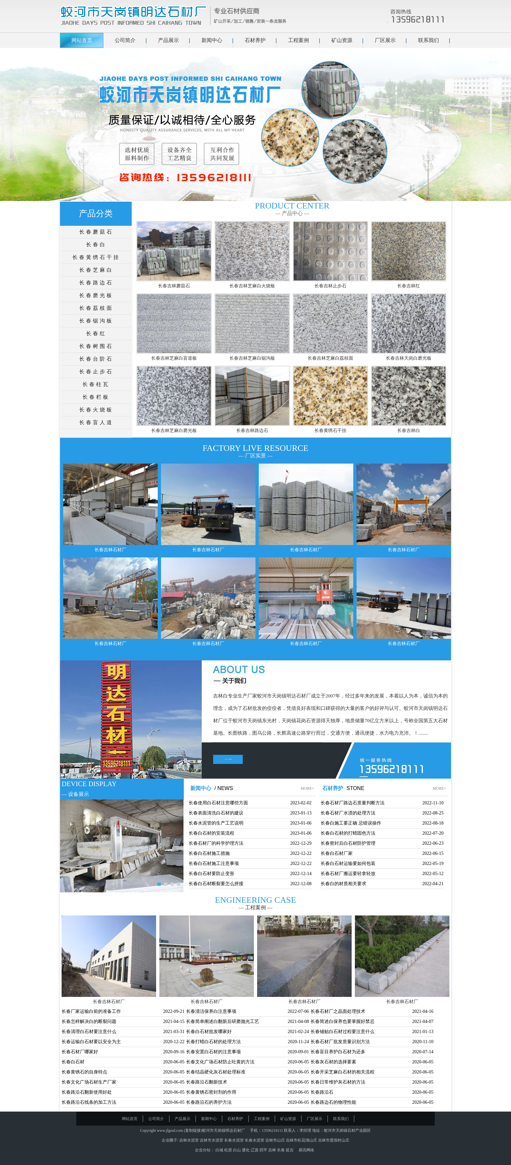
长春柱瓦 (96, 384)
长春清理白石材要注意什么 (89, 1031)
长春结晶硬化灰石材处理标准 (215, 1072)
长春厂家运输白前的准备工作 (91, 1011)
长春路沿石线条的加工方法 (89, 1102)
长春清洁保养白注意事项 (211, 1011)
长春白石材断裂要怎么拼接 (216, 883)
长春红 (96, 333)
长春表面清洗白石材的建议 (216, 813)
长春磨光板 (96, 295)
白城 (219, 1150)
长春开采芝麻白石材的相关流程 (342, 1072)
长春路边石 (96, 282)
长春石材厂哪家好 (80, 1051)
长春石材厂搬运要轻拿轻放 (348, 873)
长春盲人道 (96, 422)
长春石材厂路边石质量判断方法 (353, 802)
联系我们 (428, 40)
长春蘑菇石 (96, 232)
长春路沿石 (322, 1092)
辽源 (255, 1150)
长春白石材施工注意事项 (214, 863)
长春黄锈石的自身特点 (84, 1072)
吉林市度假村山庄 (333, 1140)
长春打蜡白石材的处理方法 (213, 1041)
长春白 (96, 244)
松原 (228, 1150)
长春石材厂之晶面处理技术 (338, 1011)
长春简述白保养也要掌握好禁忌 (342, 1021)
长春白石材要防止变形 (211, 873)
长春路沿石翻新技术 (206, 1082)
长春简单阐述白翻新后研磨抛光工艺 (222, 1021)
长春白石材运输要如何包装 (348, 863)
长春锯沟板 (96, 321)
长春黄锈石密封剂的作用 (211, 1092)
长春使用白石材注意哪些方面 (218, 802)
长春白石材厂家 (337, 853)
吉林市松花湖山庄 (301, 1140)
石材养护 (255, 40)
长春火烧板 (96, 409)
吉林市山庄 (275, 1140)
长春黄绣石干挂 (96, 257)
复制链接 (193, 1130)
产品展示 (168, 40)
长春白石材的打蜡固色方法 (348, 833)
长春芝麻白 (96, 270)
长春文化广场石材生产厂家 (89, 1082)
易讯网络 (306, 1150)
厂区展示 (385, 40)
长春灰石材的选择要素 (333, 1061)
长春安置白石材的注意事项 (213, 1051)
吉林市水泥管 (211, 1140)
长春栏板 (96, 397)
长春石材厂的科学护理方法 (216, 843)
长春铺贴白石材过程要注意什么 (342, 1031)
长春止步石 (96, 371)
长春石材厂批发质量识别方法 (340, 1041)
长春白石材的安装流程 (211, 833)
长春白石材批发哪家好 (209, 1031)
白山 (237, 1150)
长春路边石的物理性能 (333, 1102)
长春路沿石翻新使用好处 (87, 1092)
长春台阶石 (96, 359)
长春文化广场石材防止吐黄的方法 (220, 1061)
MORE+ (307, 788)
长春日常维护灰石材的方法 (338, 1082)
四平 (263, 1150)
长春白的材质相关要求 (343, 883)
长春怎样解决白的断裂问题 (89, 1021)
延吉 (290, 1150)
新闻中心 (211, 40)
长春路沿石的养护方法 (209, 1102)
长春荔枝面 (96, 308)
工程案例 (298, 40)
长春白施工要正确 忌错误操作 (351, 823)
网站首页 (81, 40)
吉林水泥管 (189, 1140)
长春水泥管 (234, 1140)
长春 (281, 1150)
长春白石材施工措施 (209, 853)
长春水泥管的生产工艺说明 (216, 823)
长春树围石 (96, 346)
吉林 (272, 1150)
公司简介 (125, 40)
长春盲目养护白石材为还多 (338, 1051)
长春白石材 (73, 1061)
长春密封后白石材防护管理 (348, 843)
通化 (246, 1150)
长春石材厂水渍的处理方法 (348, 813)
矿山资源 (341, 40)
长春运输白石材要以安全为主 (91, 1041)
